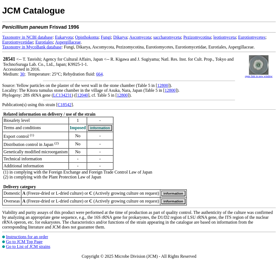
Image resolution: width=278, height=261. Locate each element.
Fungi (106, 37)
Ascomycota (140, 37)
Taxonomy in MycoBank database (32, 47)
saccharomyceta (167, 37)
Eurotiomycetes (251, 37)
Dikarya (120, 37)
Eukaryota (64, 37)
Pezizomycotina (197, 37)
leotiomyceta (224, 37)
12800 (162, 85)
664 (99, 74)
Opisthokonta (87, 37)
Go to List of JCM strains (28, 246)
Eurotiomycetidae (17, 42)
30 (22, 74)
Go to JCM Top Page (24, 241)
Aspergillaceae (68, 42)
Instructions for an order (27, 236)
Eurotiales (44, 42)
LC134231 (62, 95)
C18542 (64, 104)
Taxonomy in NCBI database (27, 37)
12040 (82, 95)
